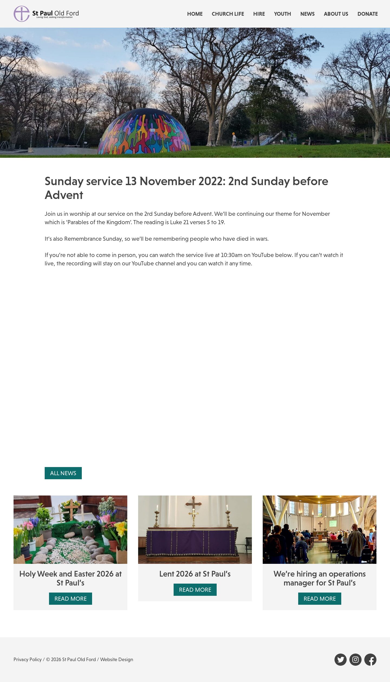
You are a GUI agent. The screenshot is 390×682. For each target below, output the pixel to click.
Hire (259, 14)
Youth (282, 14)
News (307, 14)
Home (195, 14)
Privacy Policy (28, 659)
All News (63, 473)
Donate (368, 14)
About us (336, 14)
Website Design (116, 659)
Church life (228, 14)
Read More (70, 598)
